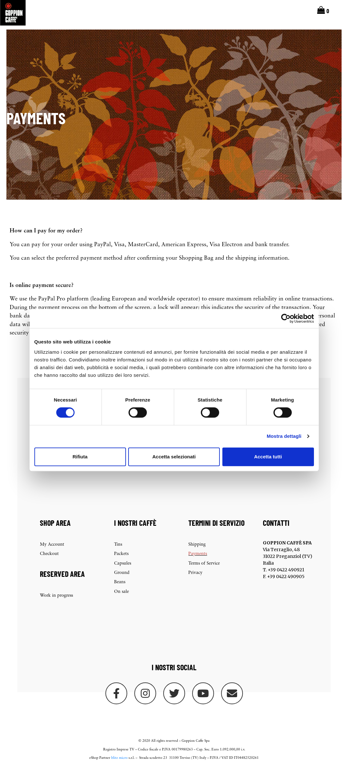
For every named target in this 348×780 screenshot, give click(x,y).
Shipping (197, 554)
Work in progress (56, 605)
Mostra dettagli (284, 436)
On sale (121, 601)
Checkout (49, 563)
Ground (121, 582)
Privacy (195, 582)
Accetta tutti (268, 456)
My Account (52, 554)
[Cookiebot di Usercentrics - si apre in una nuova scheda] (286, 318)
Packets (121, 563)
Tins (118, 554)
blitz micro (119, 767)
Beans (119, 592)
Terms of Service (204, 573)
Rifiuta (80, 456)
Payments (197, 563)
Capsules (122, 573)
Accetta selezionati (174, 456)
